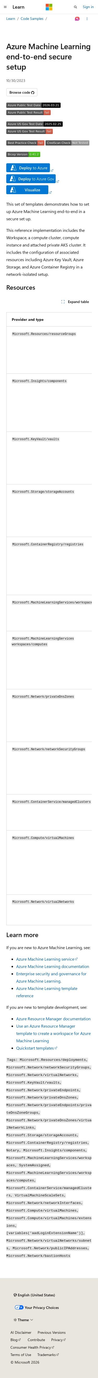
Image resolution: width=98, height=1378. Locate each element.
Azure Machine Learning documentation (52, 966)
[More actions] (87, 19)
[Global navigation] (5, 7)
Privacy (57, 1339)
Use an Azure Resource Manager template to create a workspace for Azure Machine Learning (53, 1033)
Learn (10, 18)
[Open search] (75, 7)
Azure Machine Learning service (45, 959)
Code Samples (32, 18)
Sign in (88, 6)
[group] (49, 616)
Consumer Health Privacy (30, 1347)
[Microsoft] (49, 7)
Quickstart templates (35, 1048)
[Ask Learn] (77, 19)
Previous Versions (52, 1332)
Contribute (36, 1339)
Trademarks (46, 1354)
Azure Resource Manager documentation (53, 1018)
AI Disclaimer (20, 1332)
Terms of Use (20, 1354)
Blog (14, 1339)
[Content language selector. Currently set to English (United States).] (34, 1295)
